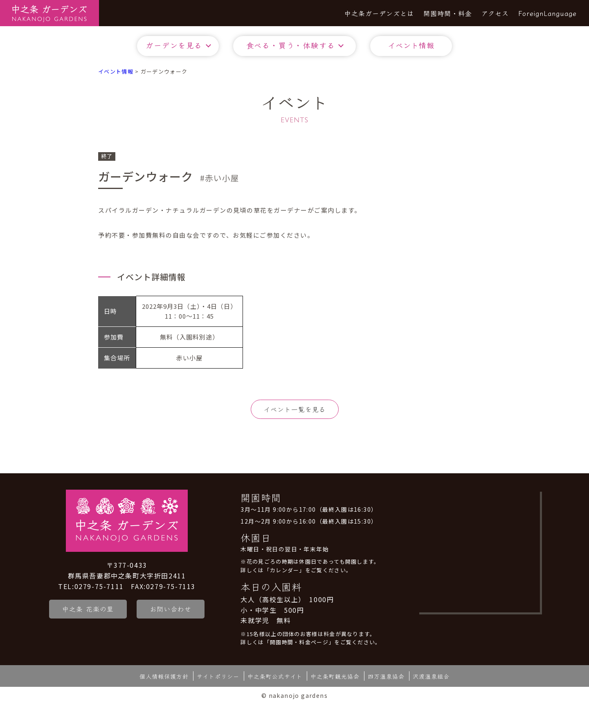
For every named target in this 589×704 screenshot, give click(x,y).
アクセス (495, 13)
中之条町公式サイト (274, 676)
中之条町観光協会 (335, 676)
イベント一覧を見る (294, 409)
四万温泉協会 (386, 676)
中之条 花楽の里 (88, 609)
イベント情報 (411, 45)
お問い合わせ (171, 609)
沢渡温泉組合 (431, 676)
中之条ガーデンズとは (379, 13)
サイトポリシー (218, 676)
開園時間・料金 (447, 13)
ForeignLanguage (547, 13)
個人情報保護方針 (164, 676)
